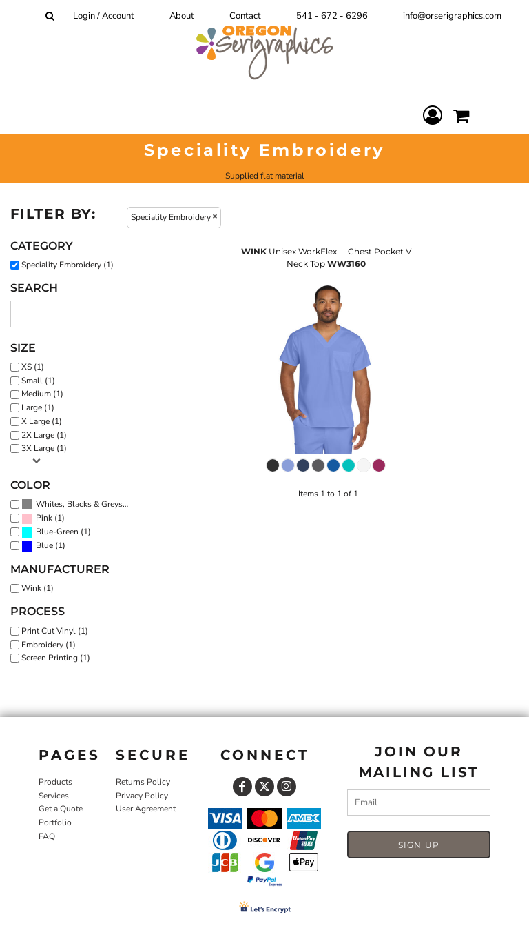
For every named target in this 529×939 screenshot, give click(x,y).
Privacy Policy (142, 795)
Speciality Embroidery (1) (67, 264)
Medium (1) (42, 393)
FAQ (47, 836)
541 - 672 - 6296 (332, 16)
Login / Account (103, 16)
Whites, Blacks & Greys (79, 503)
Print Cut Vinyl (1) (54, 630)
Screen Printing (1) (55, 657)
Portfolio (55, 822)
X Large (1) (41, 421)
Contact (245, 16)
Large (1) (37, 407)
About (181, 16)
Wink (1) (37, 588)
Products (55, 781)
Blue (44, 545)
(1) (77, 505)
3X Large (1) (44, 448)
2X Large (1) (44, 435)
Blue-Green (57, 531)
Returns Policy (143, 781)
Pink (44, 517)
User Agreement (146, 808)
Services (54, 795)
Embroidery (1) (48, 644)
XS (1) (32, 366)
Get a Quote (61, 808)
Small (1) (38, 380)
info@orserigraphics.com (452, 16)
